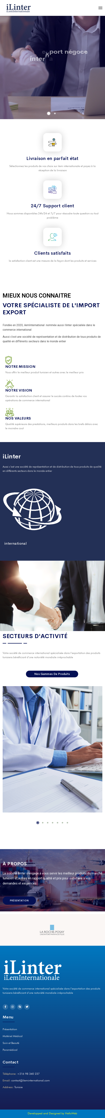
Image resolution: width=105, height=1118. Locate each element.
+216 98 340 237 (28, 1073)
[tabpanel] (52, 749)
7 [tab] (67, 822)
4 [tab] (52, 822)
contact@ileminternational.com (30, 1080)
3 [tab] (47, 822)
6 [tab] (62, 822)
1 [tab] (37, 822)
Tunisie (18, 1087)
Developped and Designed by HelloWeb (52, 1113)
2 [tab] (42, 822)
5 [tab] (57, 822)
